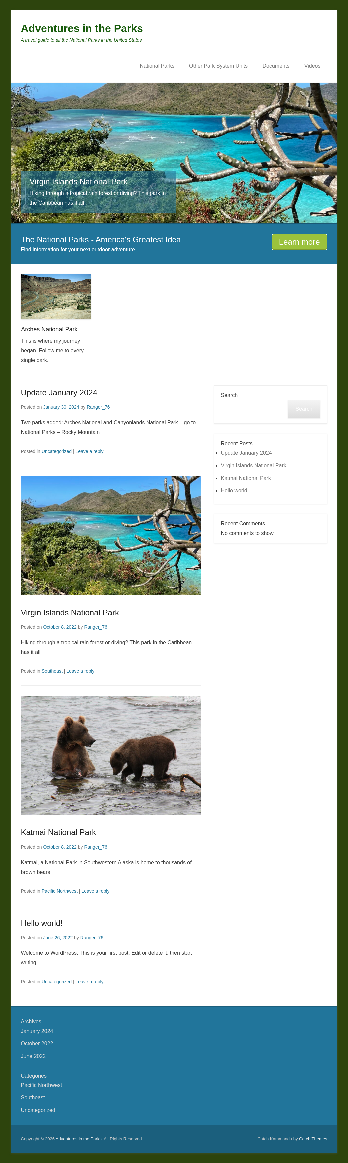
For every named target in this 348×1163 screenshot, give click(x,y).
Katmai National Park (58, 832)
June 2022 (33, 1056)
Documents (275, 66)
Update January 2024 (59, 392)
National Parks (157, 66)
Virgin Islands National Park (70, 612)
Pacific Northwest (60, 891)
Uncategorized (57, 451)
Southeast (52, 671)
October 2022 (37, 1043)
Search (229, 395)
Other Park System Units (218, 66)
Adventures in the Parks (82, 28)
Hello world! (42, 923)
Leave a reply (89, 451)
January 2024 (37, 1031)
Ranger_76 (98, 407)
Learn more (299, 241)
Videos (312, 66)
